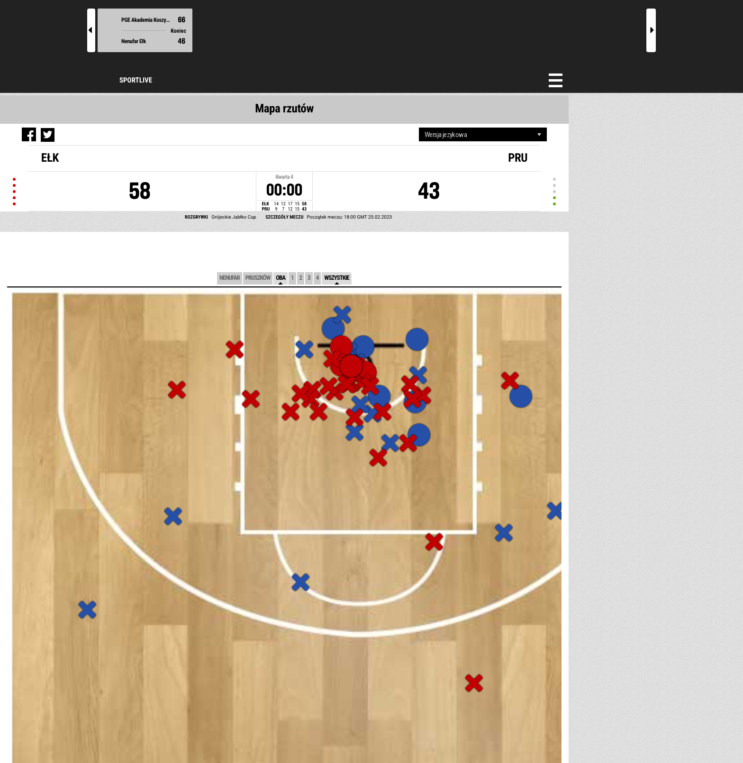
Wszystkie (336, 278)
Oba (280, 278)
